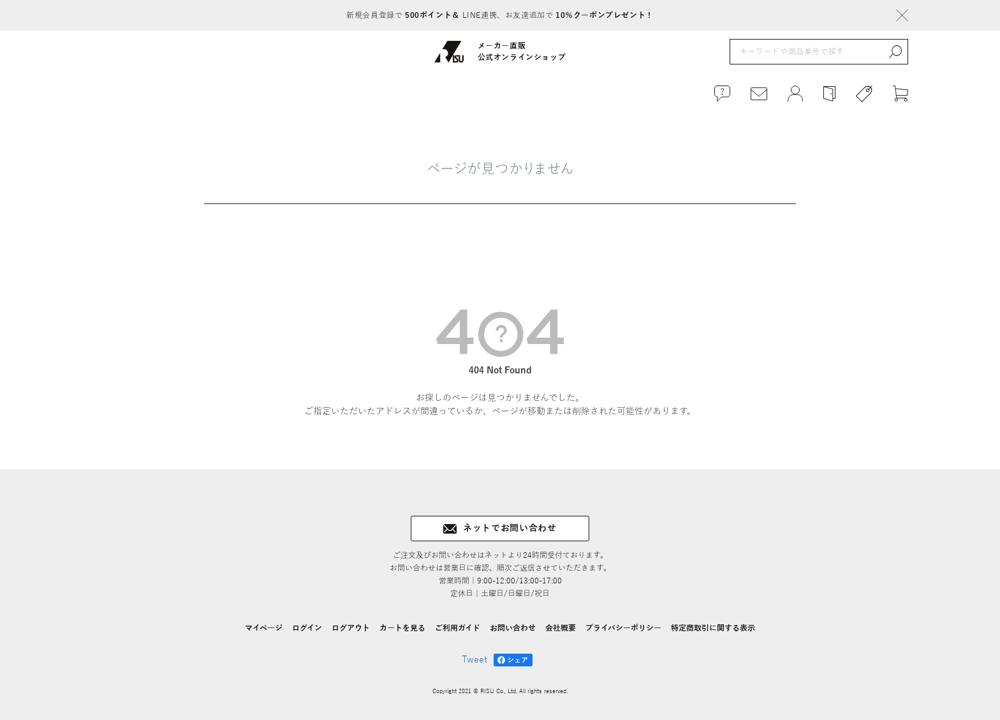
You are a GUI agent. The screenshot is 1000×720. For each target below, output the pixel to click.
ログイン (307, 628)
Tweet (474, 659)
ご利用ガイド (457, 628)
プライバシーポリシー (623, 628)
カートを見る (402, 628)
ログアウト (351, 628)
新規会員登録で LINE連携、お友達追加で (499, 15)
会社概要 (560, 628)
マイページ (264, 628)
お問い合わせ (513, 628)
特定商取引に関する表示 (713, 628)
